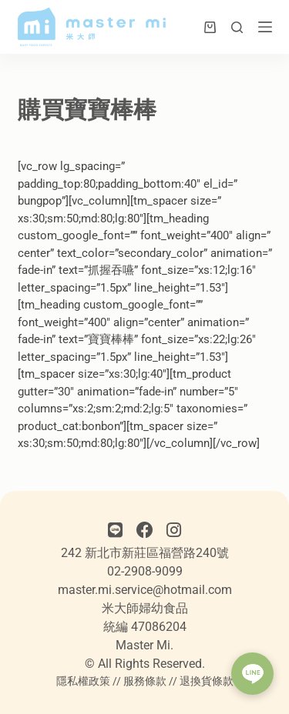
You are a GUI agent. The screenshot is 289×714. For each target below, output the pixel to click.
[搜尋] (237, 27)
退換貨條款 (207, 681)
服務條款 (144, 681)
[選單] (265, 27)
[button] (252, 673)
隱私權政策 (83, 681)
